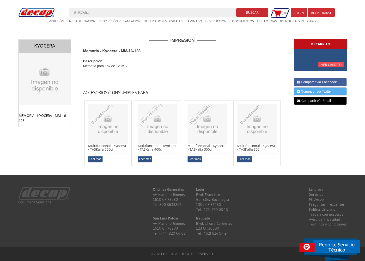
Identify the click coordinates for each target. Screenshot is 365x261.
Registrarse (321, 13)
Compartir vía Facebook (317, 82)
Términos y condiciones (328, 224)
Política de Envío (322, 209)
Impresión (56, 21)
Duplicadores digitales (163, 21)
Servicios (316, 194)
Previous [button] (79, 135)
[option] (108, 133)
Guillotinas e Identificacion (280, 21)
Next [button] (285, 135)
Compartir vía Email (314, 101)
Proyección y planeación (119, 21)
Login (299, 13)
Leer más (95, 159)
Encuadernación (81, 21)
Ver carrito (331, 64)
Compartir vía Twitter (314, 91)
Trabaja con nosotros (326, 214)
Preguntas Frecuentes (327, 204)
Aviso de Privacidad (324, 219)
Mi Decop (316, 199)
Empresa (316, 189)
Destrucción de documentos (229, 21)
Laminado (194, 21)
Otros (312, 21)
